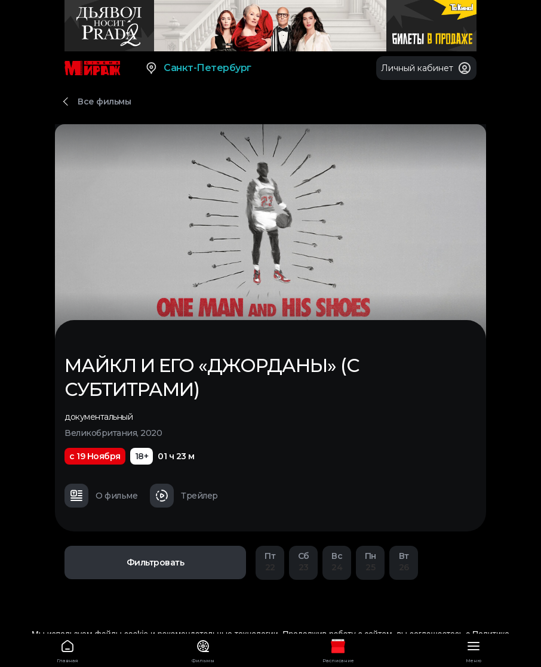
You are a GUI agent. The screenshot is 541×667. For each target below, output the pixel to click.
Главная (68, 649)
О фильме (100, 496)
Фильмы (203, 649)
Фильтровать (156, 562)
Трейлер (184, 496)
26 (403, 562)
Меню (474, 649)
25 (370, 562)
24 (336, 562)
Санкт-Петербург (198, 68)
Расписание (338, 649)
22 (269, 562)
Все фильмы (104, 101)
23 (303, 562)
